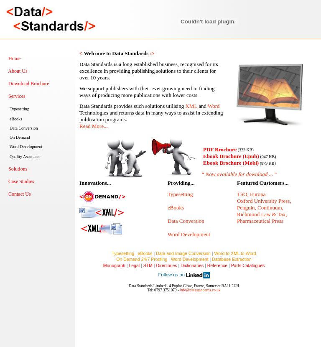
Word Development (190, 259)
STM (148, 265)
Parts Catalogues (248, 265)
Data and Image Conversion (183, 253)
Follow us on (183, 274)
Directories (166, 265)
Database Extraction (232, 259)
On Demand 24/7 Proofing (141, 259)
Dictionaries (192, 265)
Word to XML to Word (235, 253)
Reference (217, 265)
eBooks (145, 253)
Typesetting (123, 253)
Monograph (116, 265)
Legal (134, 265)
